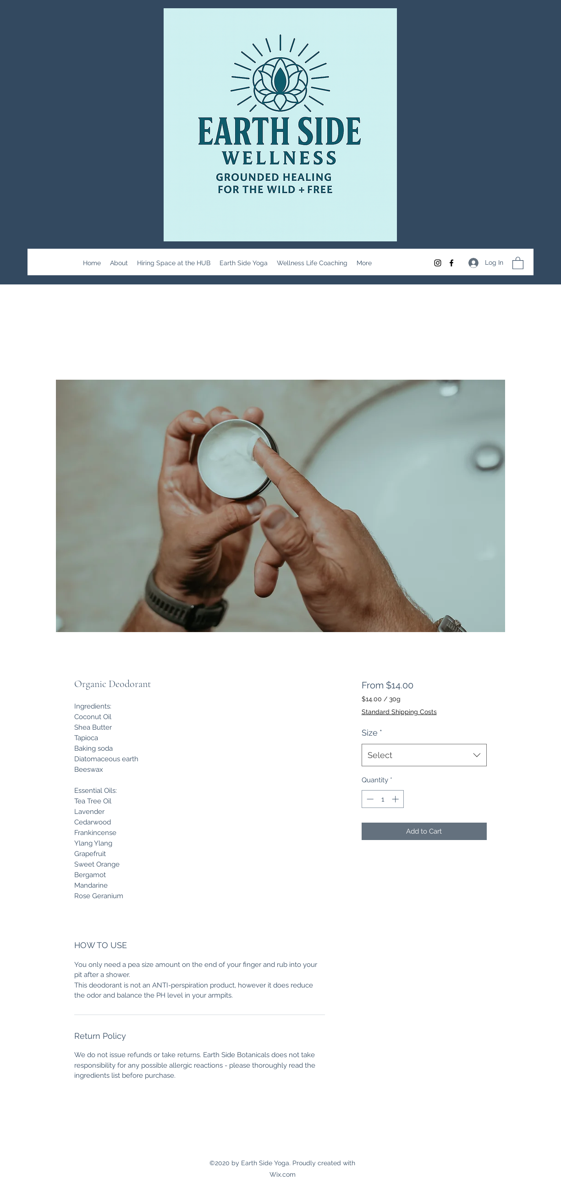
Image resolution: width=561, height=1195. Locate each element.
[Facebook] (451, 262)
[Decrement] (369, 799)
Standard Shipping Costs (399, 711)
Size (372, 732)
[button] (517, 262)
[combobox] (424, 755)
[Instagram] (437, 262)
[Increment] (396, 799)
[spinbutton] (382, 799)
